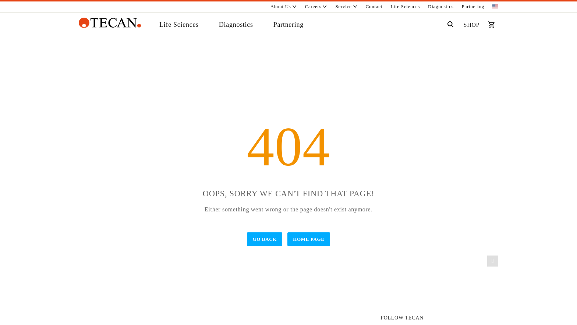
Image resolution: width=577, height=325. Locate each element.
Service (347, 6)
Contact (374, 6)
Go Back (264, 239)
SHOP (472, 25)
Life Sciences (405, 6)
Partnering (473, 6)
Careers (316, 6)
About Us (283, 6)
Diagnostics (440, 6)
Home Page (308, 239)
